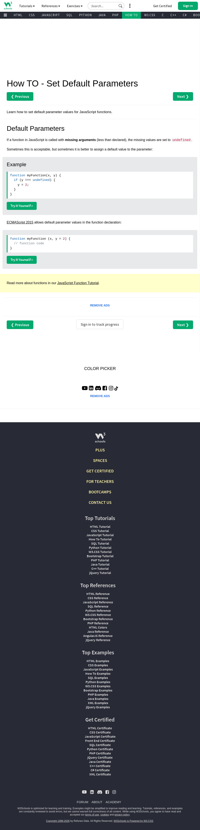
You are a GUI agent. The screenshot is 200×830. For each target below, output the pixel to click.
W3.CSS (149, 15)
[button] (120, 5)
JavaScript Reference (98, 602)
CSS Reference (98, 598)
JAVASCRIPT (50, 15)
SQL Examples (98, 678)
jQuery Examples (98, 707)
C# (185, 15)
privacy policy (121, 814)
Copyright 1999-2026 (58, 821)
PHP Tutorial (100, 560)
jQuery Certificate (100, 757)
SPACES (100, 460)
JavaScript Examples (98, 669)
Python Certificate (100, 749)
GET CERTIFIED (100, 470)
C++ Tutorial (100, 568)
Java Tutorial (100, 564)
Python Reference (98, 610)
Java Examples (97, 699)
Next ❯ (183, 96)
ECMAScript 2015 (20, 222)
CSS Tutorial (100, 531)
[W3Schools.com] (100, 439)
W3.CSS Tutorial (100, 552)
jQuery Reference (98, 640)
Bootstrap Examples (97, 690)
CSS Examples (98, 665)
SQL (69, 15)
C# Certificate (100, 770)
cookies (104, 814)
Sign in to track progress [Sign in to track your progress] (100, 324)
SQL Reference (98, 606)
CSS (32, 15)
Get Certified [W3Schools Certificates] (162, 6)
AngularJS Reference (98, 636)
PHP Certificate (100, 753)
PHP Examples (98, 694)
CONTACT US (100, 502)
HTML (18, 15)
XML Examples (98, 703)
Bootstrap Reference (98, 619)
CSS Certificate (100, 732)
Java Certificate (100, 761)
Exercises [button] (75, 6)
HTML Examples (98, 661)
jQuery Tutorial (100, 573)
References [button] (51, 6)
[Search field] (106, 6)
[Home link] (8, 5)
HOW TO (131, 15)
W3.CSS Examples (97, 686)
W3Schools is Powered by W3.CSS (133, 821)
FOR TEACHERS (100, 481)
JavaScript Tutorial (100, 535)
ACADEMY (113, 802)
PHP (115, 15)
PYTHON (85, 15)
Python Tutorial (100, 547)
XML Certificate (100, 774)
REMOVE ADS (100, 305)
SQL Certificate (100, 745)
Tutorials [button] (27, 6)
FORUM (82, 802)
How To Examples (97, 673)
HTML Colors (98, 627)
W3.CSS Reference (98, 615)
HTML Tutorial (100, 526)
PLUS (100, 449)
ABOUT (97, 802)
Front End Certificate (100, 741)
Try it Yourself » (21, 205)
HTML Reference (98, 594)
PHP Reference (97, 623)
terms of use (92, 814)
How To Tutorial (100, 539)
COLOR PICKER (100, 368)
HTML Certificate (100, 728)
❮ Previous (20, 96)
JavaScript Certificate (100, 736)
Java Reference (98, 631)
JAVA (102, 15)
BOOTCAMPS (100, 491)
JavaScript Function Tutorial (78, 283)
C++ (173, 15)
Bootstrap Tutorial (100, 556)
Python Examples (98, 682)
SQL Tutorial (100, 543)
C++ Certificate (100, 766)
